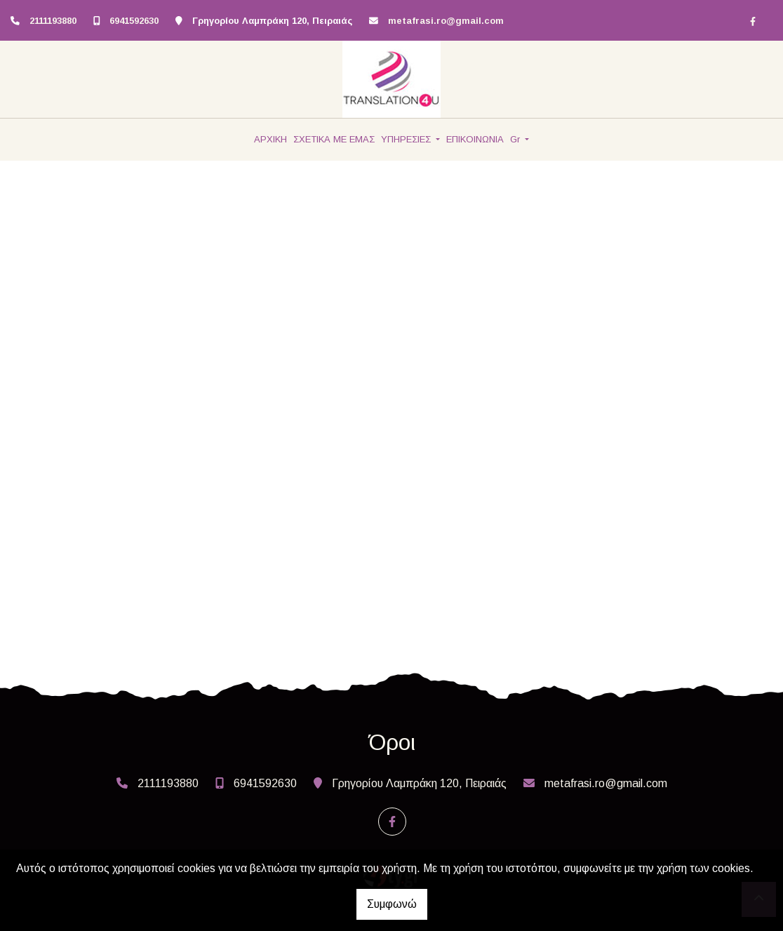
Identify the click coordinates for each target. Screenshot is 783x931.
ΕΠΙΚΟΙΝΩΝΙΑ (475, 139)
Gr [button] (516, 139)
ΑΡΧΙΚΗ (270, 139)
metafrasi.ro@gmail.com (446, 20)
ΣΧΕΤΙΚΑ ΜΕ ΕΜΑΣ (334, 139)
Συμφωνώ (392, 904)
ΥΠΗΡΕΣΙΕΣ (407, 139)
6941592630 (134, 20)
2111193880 (52, 20)
